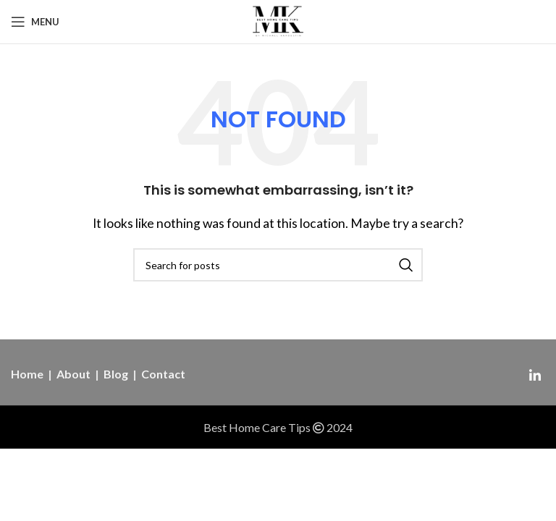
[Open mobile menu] (35, 21)
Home (27, 374)
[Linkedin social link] (535, 375)
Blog (116, 374)
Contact (163, 374)
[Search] (278, 264)
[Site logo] (278, 20)
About (73, 374)
